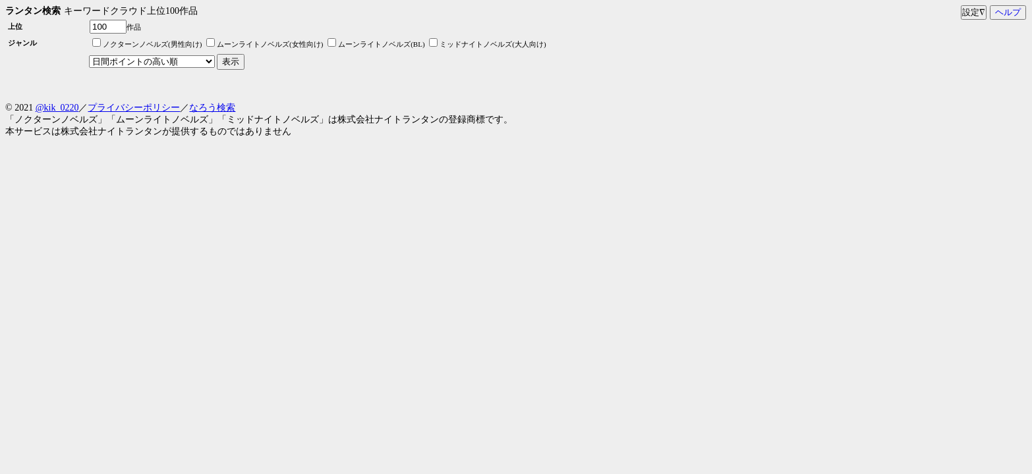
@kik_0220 (57, 108)
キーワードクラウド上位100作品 (131, 11)
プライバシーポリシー (134, 108)
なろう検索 (212, 108)
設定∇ (973, 12)
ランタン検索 (33, 11)
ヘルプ (1008, 12)
